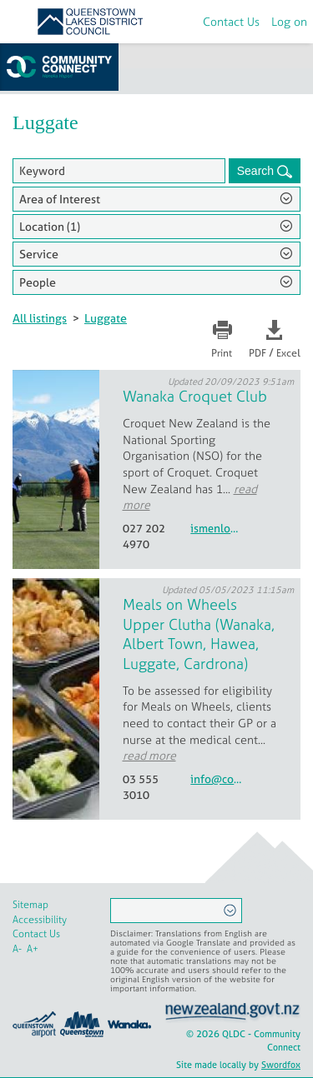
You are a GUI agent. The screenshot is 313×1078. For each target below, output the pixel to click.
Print (221, 353)
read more (149, 755)
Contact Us (231, 21)
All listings (40, 318)
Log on (289, 21)
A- (17, 949)
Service (38, 254)
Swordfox (280, 1065)
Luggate (105, 318)
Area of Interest (59, 199)
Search (257, 170)
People (37, 282)
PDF (257, 353)
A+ (32, 949)
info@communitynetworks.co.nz (216, 779)
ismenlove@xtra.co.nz (216, 529)
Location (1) (49, 226)
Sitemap (30, 904)
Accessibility (40, 919)
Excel (288, 353)
